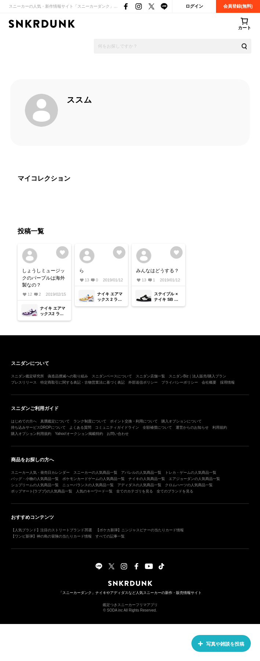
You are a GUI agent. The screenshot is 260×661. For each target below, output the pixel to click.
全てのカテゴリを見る (134, 491)
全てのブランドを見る (175, 491)
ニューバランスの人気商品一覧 (88, 485)
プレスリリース (24, 382)
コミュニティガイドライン (117, 427)
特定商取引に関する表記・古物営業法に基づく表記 (82, 382)
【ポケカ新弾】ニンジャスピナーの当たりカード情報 (140, 530)
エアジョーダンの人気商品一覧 (194, 479)
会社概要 (209, 382)
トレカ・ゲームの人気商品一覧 (190, 472)
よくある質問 (80, 427)
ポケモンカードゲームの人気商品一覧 (93, 479)
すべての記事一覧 (110, 536)
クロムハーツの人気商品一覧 (189, 485)
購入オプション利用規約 (31, 434)
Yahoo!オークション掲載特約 (79, 434)
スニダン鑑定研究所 (27, 376)
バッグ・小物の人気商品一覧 (35, 479)
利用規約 (219, 427)
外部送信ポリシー (143, 382)
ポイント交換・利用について (134, 421)
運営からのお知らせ (192, 427)
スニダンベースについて (112, 376)
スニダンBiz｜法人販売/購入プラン (197, 376)
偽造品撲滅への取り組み (68, 376)
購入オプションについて (181, 421)
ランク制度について (89, 421)
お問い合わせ (118, 434)
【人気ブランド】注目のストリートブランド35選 (51, 530)
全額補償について (157, 427)
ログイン (194, 6)
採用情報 (227, 382)
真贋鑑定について (55, 421)
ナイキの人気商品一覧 (146, 479)
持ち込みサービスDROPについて (38, 427)
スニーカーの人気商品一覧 (95, 472)
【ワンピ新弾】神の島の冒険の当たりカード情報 (51, 536)
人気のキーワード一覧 (94, 491)
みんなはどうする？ (157, 270)
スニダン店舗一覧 (150, 376)
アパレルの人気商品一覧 (141, 472)
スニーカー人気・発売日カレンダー (40, 472)
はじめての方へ (24, 421)
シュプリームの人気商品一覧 (35, 485)
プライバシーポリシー (179, 382)
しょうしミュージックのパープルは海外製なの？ (43, 278)
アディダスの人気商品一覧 (139, 485)
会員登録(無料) (238, 6)
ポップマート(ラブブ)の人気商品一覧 (41, 491)
